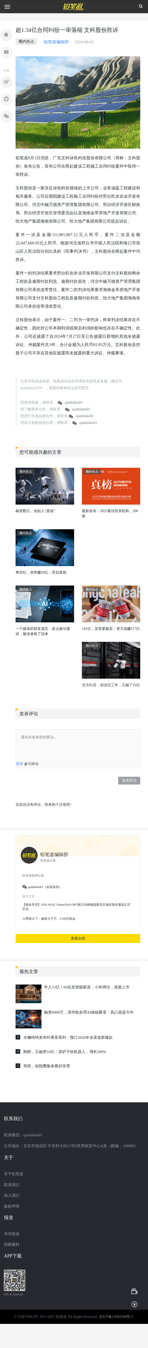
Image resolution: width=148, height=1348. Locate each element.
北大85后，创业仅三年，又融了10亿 (111, 685)
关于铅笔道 (13, 1174)
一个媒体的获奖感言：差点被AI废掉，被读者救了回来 (43, 631)
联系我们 (11, 1185)
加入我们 (11, 1195)
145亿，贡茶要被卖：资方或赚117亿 (111, 629)
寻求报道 (11, 1234)
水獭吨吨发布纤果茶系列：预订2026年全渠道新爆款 (68, 1037)
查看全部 (78, 938)
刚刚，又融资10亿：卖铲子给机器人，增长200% (64, 1052)
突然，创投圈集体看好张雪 (46, 1066)
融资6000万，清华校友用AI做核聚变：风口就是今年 (89, 1012)
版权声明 (11, 1206)
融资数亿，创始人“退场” (35, 511)
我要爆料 (11, 1244)
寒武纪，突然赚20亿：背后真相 (41, 572)
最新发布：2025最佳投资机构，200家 (110, 513)
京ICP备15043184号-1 (116, 1317)
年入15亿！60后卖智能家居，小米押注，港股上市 (87, 987)
